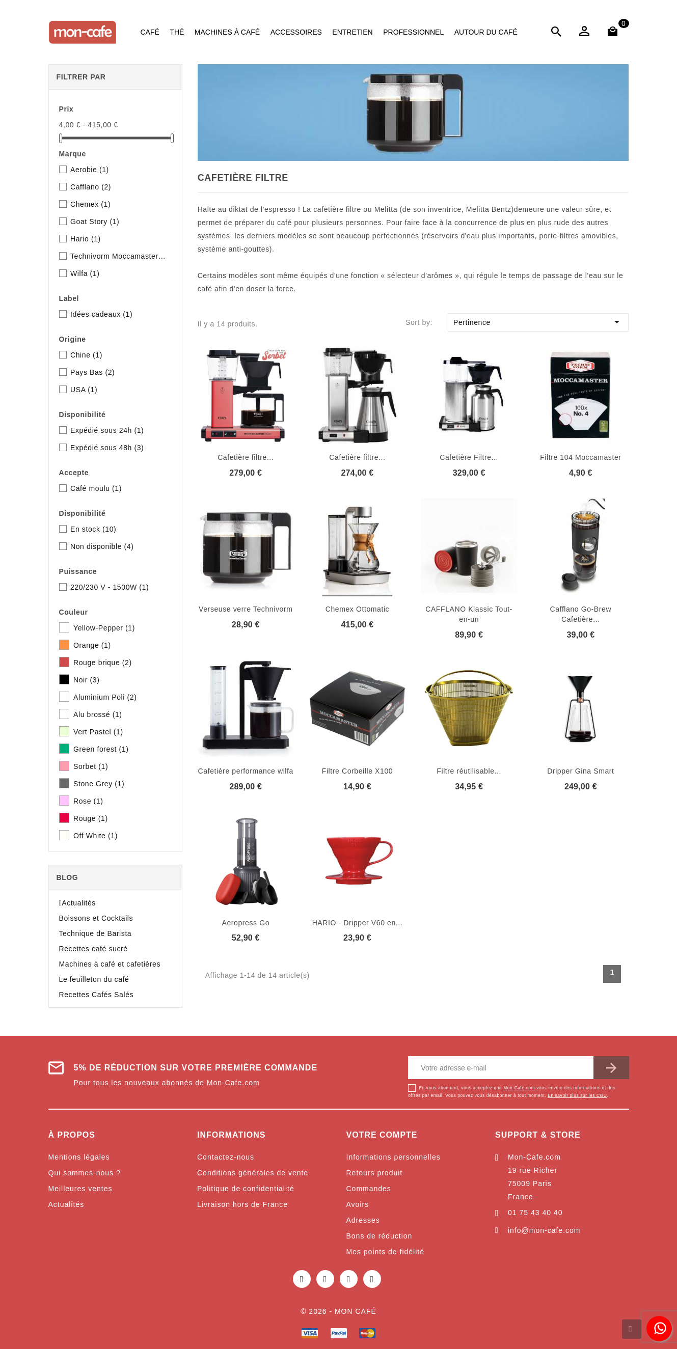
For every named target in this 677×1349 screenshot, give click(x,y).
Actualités (66, 1204)
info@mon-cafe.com (544, 1230)
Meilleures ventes (80, 1189)
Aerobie (89, 170)
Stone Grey (98, 784)
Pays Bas (92, 372)
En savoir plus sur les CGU (577, 1095)
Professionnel (413, 32)
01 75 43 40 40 (535, 1212)
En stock (93, 529)
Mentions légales (79, 1157)
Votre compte (382, 1135)
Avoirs (357, 1204)
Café (150, 32)
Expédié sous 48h (107, 448)
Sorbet (90, 766)
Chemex (90, 204)
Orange (92, 645)
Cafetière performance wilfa (245, 771)
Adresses (363, 1220)
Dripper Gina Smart (580, 771)
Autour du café (486, 32)
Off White (95, 836)
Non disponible (101, 546)
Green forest (100, 749)
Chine (86, 355)
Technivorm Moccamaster (119, 256)
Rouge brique (102, 662)
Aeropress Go (245, 923)
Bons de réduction (379, 1236)
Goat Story (94, 221)
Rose (88, 801)
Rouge (90, 818)
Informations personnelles (393, 1157)
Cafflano (90, 187)
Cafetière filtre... (246, 457)
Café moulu (96, 488)
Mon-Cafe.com (519, 1087)
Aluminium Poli (105, 697)
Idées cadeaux (101, 314)
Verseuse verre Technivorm (245, 609)
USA (83, 390)
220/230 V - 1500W (109, 587)
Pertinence (538, 322)
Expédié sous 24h (107, 430)
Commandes (368, 1189)
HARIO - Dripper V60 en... (357, 923)
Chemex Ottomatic (358, 609)
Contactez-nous (225, 1157)
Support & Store (538, 1135)
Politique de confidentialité (245, 1189)
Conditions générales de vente (252, 1173)
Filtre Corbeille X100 (357, 771)
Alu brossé (97, 714)
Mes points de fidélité (385, 1252)
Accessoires (296, 32)
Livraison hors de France (242, 1204)
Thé (177, 32)
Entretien (352, 32)
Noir (86, 680)
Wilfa (85, 273)
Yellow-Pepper (104, 628)
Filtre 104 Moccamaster (580, 457)
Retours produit (374, 1173)
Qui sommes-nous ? (84, 1173)
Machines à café (227, 32)
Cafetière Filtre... (469, 457)
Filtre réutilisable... (469, 771)
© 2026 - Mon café (338, 1311)
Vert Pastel (98, 732)
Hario (85, 239)
